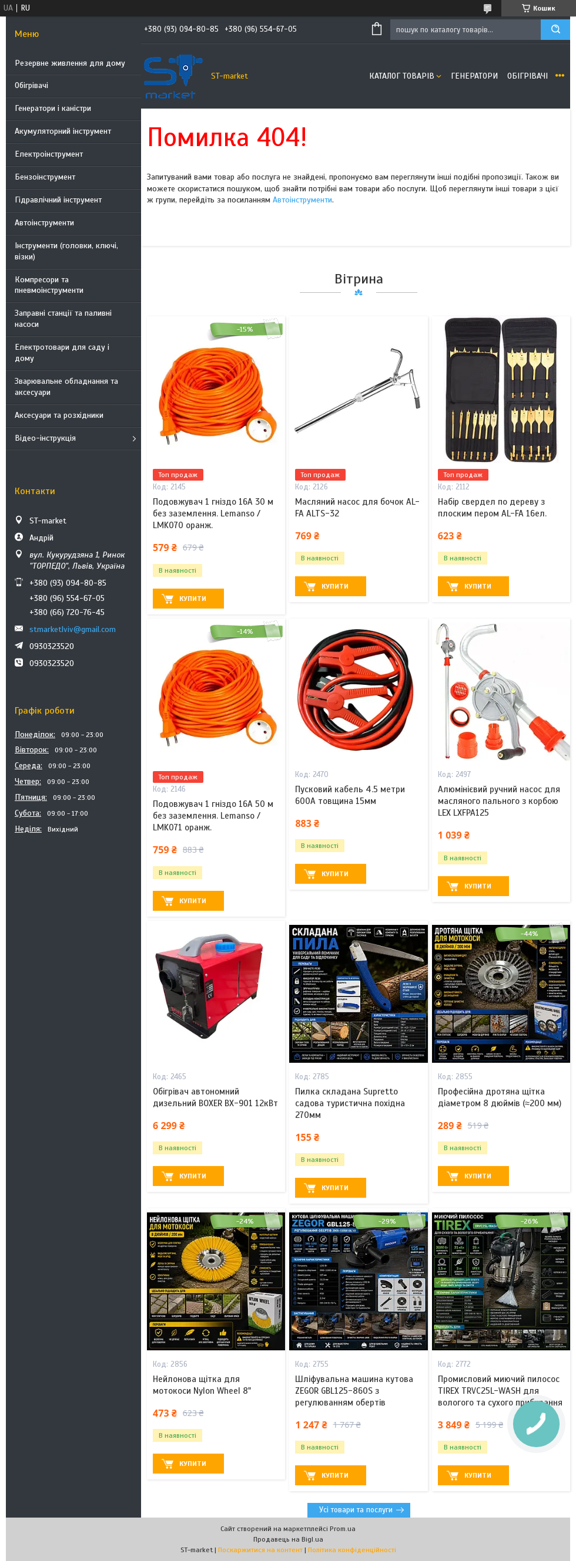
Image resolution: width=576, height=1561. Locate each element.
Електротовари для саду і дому (62, 352)
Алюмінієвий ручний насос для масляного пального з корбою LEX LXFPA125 (499, 801)
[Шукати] (555, 29)
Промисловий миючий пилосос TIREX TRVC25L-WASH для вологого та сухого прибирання (500, 1391)
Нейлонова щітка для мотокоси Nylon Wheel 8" (202, 1385)
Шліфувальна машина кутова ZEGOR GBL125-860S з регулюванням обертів (354, 1391)
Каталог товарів (401, 76)
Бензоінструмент (45, 177)
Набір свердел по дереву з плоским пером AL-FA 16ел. (492, 507)
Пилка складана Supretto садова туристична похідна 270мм (350, 1103)
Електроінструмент (49, 154)
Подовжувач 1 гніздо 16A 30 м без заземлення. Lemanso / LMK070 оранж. (213, 513)
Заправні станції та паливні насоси (63, 318)
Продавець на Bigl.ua (288, 1539)
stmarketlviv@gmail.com (72, 629)
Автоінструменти (44, 223)
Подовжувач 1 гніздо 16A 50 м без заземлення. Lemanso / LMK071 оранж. (213, 816)
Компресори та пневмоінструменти (49, 285)
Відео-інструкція (45, 438)
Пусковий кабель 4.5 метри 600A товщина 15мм (350, 795)
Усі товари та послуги (356, 1510)
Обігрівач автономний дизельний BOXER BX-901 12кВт (215, 1097)
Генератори (474, 76)
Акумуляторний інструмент (63, 131)
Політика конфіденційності (352, 1550)
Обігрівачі (31, 85)
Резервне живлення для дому (70, 63)
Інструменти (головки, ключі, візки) (66, 251)
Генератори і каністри (53, 108)
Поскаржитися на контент (260, 1550)
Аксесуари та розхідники (59, 415)
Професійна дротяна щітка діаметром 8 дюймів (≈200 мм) (499, 1097)
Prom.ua (343, 1529)
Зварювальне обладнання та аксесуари (66, 386)
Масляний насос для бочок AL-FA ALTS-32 (357, 507)
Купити (192, 598)
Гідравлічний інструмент (58, 200)
